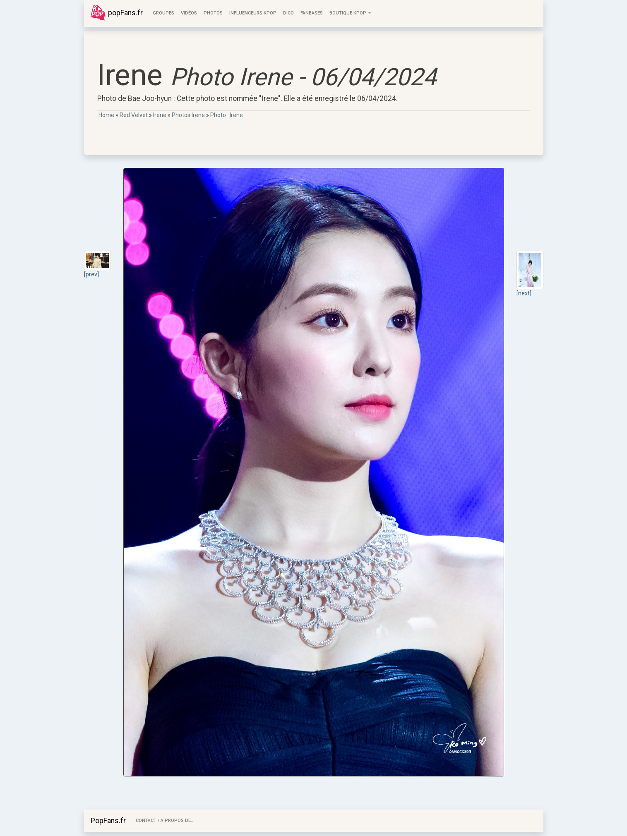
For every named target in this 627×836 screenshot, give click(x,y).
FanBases (311, 13)
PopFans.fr (108, 821)
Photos (213, 13)
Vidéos (189, 13)
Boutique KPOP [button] (348, 13)
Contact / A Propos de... (165, 820)
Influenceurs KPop (252, 13)
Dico (288, 13)
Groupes (163, 13)
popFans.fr (117, 13)
